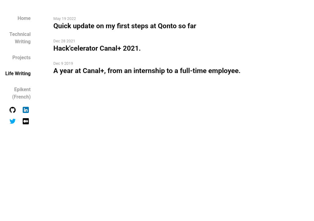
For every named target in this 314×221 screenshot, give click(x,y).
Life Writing (18, 73)
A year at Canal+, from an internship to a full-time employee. (147, 71)
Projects (21, 57)
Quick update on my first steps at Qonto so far (124, 26)
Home (24, 18)
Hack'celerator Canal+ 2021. (97, 48)
